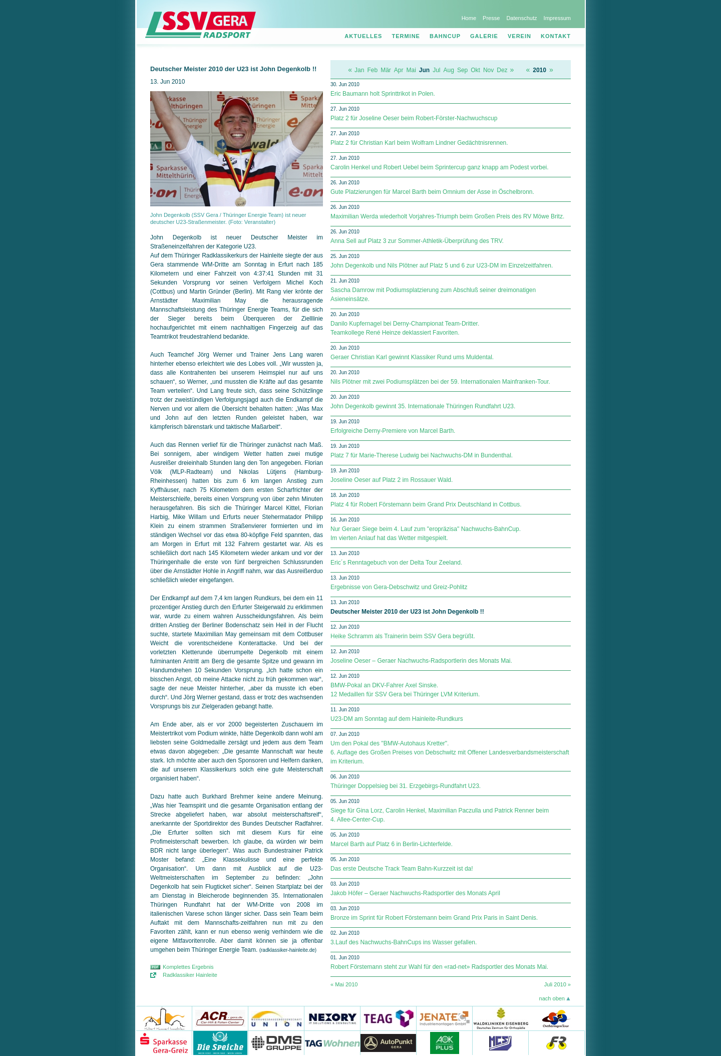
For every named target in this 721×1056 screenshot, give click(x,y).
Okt (475, 70)
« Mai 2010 (343, 984)
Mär (386, 70)
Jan (359, 70)
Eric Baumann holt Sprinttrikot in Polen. (382, 93)
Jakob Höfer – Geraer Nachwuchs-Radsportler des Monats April (415, 893)
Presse (491, 18)
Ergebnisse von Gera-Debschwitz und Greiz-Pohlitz (398, 587)
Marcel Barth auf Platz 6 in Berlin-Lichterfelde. (391, 844)
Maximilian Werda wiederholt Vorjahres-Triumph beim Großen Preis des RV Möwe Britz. (447, 216)
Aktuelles (363, 36)
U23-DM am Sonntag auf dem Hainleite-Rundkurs (396, 718)
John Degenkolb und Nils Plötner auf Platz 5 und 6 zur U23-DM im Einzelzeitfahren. (441, 265)
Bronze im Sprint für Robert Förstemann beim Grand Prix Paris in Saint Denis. (434, 917)
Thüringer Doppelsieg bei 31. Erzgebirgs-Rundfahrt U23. (405, 785)
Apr (399, 70)
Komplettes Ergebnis (188, 967)
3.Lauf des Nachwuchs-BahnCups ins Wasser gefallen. (403, 942)
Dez (502, 70)
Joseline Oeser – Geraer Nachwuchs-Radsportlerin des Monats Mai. (421, 660)
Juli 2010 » (557, 984)
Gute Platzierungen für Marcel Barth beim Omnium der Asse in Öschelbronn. (432, 191)
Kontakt (556, 36)
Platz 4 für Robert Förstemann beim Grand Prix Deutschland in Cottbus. (426, 504)
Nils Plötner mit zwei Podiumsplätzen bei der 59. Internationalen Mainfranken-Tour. (440, 381)
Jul (436, 70)
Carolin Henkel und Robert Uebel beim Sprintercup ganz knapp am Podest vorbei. (439, 167)
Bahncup (445, 36)
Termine (406, 36)
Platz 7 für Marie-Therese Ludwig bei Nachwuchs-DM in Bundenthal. (421, 455)
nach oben (552, 998)
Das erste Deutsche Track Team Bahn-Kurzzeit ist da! (401, 868)
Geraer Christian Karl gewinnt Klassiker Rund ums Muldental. (412, 357)
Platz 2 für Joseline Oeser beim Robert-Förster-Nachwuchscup (413, 118)
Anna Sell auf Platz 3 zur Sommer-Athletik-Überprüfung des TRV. (417, 240)
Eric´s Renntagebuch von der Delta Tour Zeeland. (396, 562)
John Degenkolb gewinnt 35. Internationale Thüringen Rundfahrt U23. (422, 406)
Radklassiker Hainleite (190, 975)
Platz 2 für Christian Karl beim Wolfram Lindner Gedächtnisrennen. (419, 142)
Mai (411, 70)
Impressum (557, 18)
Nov (488, 70)
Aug (449, 70)
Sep (462, 70)
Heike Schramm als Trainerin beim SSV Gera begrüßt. (402, 636)
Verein (519, 36)
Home (469, 18)
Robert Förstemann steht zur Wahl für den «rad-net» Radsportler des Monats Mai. (439, 966)
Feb (372, 70)
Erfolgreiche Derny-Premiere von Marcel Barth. (392, 430)
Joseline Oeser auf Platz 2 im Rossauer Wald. (391, 479)
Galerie (484, 36)
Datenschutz (521, 18)
